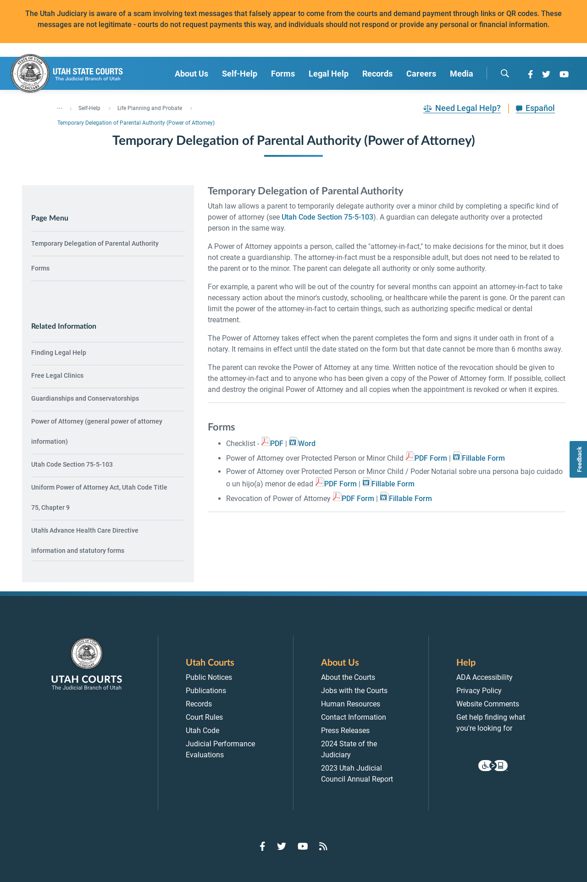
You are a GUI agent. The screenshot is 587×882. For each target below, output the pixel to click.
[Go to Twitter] (546, 74)
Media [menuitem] (461, 73)
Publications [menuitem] (206, 690)
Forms (40, 268)
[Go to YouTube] (564, 74)
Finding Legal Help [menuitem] (58, 352)
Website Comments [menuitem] (487, 704)
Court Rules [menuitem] (204, 717)
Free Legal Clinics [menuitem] (57, 375)
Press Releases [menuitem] (345, 730)
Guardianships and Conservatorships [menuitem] (85, 398)
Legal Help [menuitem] (329, 73)
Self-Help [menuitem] (239, 73)
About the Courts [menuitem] (348, 677)
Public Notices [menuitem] (209, 677)
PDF (276, 443)
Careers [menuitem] (421, 73)
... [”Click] (59, 106)
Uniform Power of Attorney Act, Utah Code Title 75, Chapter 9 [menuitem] (99, 497)
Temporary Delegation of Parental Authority (95, 243)
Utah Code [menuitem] (202, 730)
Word (307, 443)
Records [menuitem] (377, 73)
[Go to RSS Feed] (323, 846)
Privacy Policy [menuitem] (479, 690)
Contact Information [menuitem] (353, 717)
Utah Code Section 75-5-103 (327, 217)
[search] (505, 73)
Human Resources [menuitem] (350, 704)
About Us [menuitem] (191, 73)
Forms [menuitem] (283, 73)
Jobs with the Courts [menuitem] (354, 690)
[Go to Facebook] (530, 74)
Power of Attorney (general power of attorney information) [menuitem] (96, 431)
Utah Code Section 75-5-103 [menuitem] (72, 464)
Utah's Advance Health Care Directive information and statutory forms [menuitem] (84, 540)
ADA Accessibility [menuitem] (484, 677)
